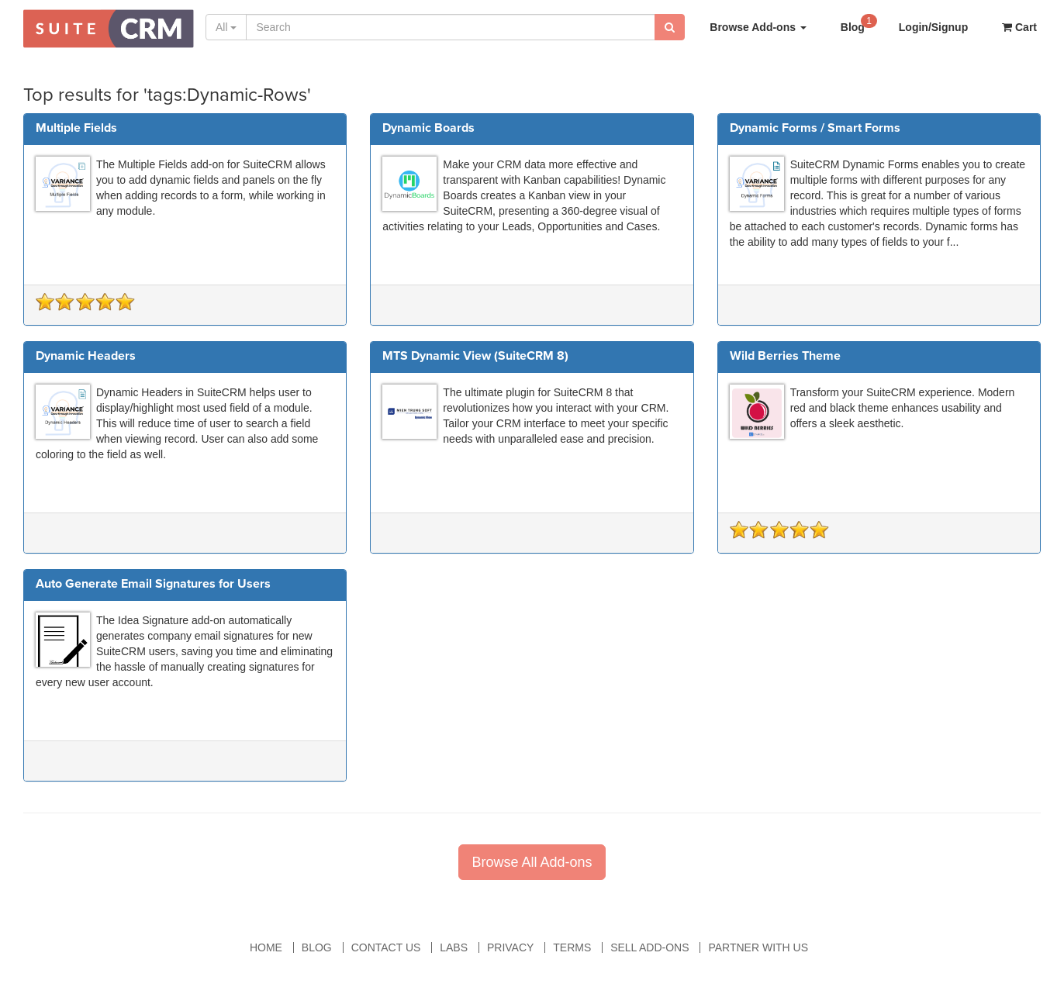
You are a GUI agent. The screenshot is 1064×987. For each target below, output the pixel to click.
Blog (859, 22)
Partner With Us (758, 947)
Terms (572, 947)
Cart (1019, 27)
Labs (454, 947)
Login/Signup (933, 27)
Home (266, 947)
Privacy (510, 947)
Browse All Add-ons (532, 862)
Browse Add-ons (758, 27)
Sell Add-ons (649, 947)
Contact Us (386, 947)
